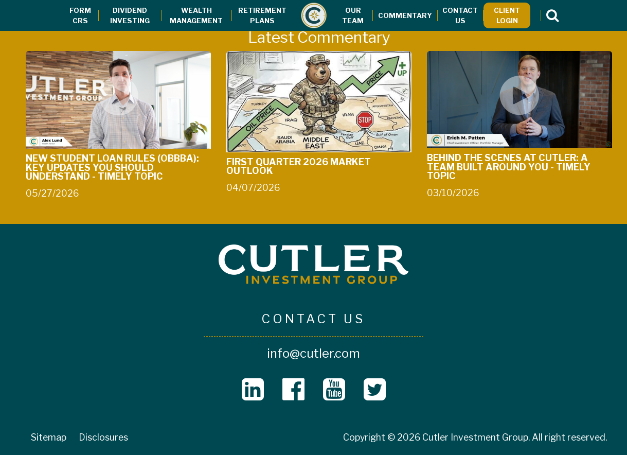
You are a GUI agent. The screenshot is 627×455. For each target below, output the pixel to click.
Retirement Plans (262, 15)
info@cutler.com (313, 353)
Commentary (405, 15)
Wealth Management (196, 15)
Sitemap (48, 437)
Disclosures (103, 437)
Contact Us (460, 15)
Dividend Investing (130, 15)
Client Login (507, 15)
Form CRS (80, 15)
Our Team (353, 15)
